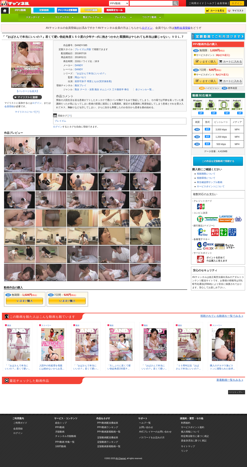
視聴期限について (206, 173)
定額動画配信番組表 (107, 437)
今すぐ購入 (24, 301)
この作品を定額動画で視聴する (218, 161)
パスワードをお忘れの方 (152, 437)
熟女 (77, 89)
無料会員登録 (182, 27)
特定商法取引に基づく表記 (195, 436)
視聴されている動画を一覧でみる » (221, 315)
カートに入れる (230, 61)
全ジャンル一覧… (144, 89)
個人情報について (190, 431)
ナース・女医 (87, 89)
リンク (184, 450)
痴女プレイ (80, 85)
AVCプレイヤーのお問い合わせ (155, 431)
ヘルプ (211, 3)
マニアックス (64, 17)
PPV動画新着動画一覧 (108, 431)
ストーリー (46, 325)
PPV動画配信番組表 (107, 422)
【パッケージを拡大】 (27, 91)
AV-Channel (14, 3)
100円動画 (60, 446)
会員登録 (222, 3)
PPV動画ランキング (107, 427)
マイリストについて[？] (27, 111)
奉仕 (126, 89)
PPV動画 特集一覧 (64, 442)
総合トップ (61, 422)
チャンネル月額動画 (65, 436)
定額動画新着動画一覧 (108, 446)
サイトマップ (188, 446)
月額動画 (59, 431)
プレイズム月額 (83, 49)
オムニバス (105, 89)
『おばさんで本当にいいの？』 (91, 73)
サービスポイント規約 (192, 427)
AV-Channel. (121, 458)
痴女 (97, 89)
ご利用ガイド (196, 3)
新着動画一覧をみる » (230, 379)
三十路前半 (118, 89)
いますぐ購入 (206, 61)
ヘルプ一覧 (145, 422)
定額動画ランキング (107, 442)
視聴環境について (206, 178)
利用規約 (185, 422)
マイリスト (238, 10)
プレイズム (123, 17)
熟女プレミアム (93, 17)
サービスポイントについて (211, 186)
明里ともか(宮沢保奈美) (99, 81)
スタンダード (35, 17)
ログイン (237, 3)
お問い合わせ (146, 427)
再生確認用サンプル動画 (209, 182)
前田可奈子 (80, 81)
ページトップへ (235, 392)
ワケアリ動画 (151, 17)
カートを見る (217, 10)
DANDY (79, 65)
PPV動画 (59, 427)
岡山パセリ (80, 77)
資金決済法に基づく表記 (193, 440)
